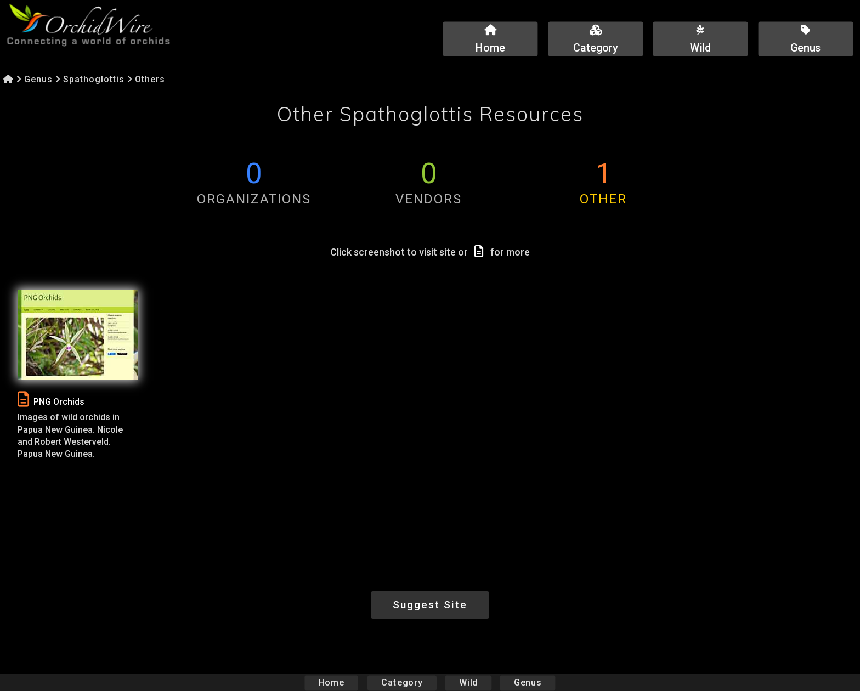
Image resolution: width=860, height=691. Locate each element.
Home (331, 682)
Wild (468, 682)
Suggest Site (430, 604)
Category (402, 682)
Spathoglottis (94, 79)
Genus (38, 79)
